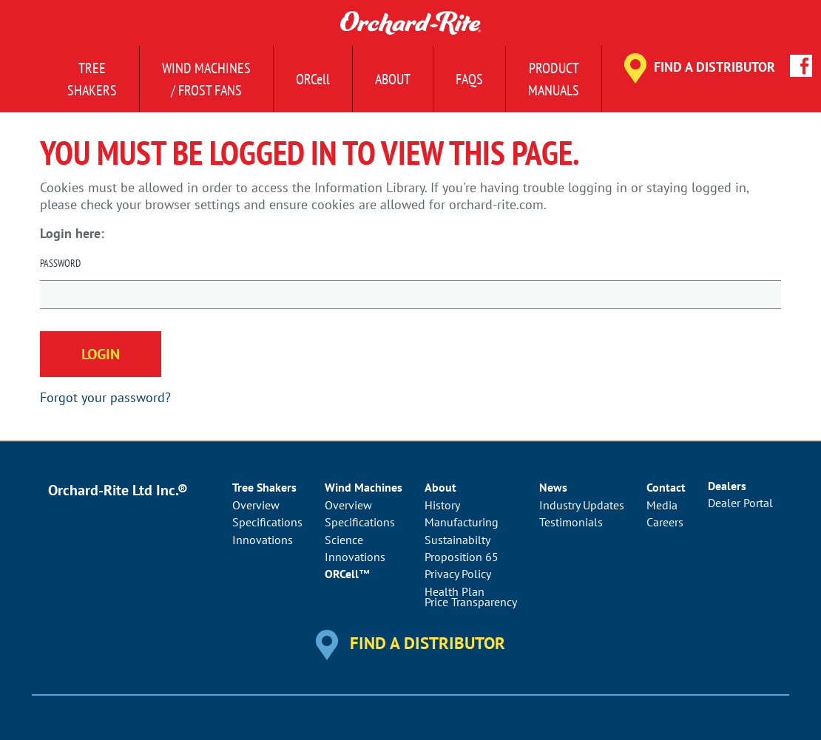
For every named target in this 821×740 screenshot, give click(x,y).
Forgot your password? (105, 397)
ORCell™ (348, 573)
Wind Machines (363, 487)
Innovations (262, 539)
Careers (664, 522)
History (442, 505)
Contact (666, 487)
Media (662, 505)
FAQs (469, 79)
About (392, 79)
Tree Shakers (92, 79)
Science (344, 539)
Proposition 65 (462, 556)
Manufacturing (462, 522)
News (553, 487)
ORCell (313, 79)
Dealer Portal (740, 502)
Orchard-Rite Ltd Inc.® (118, 490)
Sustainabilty (457, 539)
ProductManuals (553, 79)
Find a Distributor (714, 66)
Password (60, 263)
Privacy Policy (458, 573)
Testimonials (571, 522)
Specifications (267, 522)
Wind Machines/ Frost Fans (206, 79)
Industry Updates (581, 505)
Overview (256, 505)
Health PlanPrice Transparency (471, 596)
